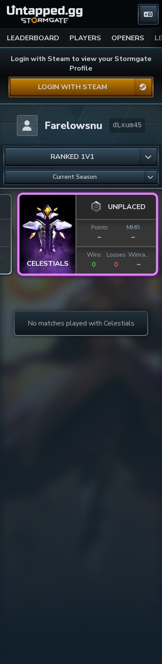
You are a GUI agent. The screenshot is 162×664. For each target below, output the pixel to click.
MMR (50, 227)
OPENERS (127, 38)
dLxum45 (127, 125)
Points (17, 227)
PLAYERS (85, 38)
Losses (33, 255)
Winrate (56, 255)
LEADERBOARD (33, 38)
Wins (11, 255)
